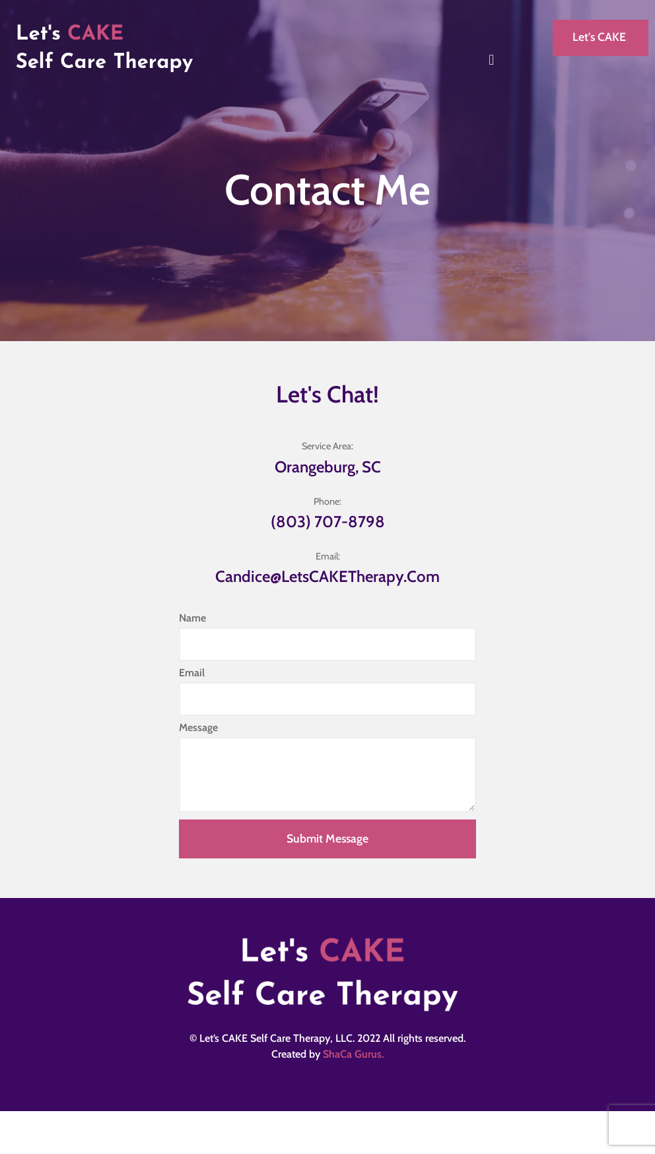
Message (198, 728)
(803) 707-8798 (328, 521)
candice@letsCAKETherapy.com (327, 576)
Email (192, 673)
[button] (491, 60)
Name (192, 618)
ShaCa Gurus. (353, 1054)
